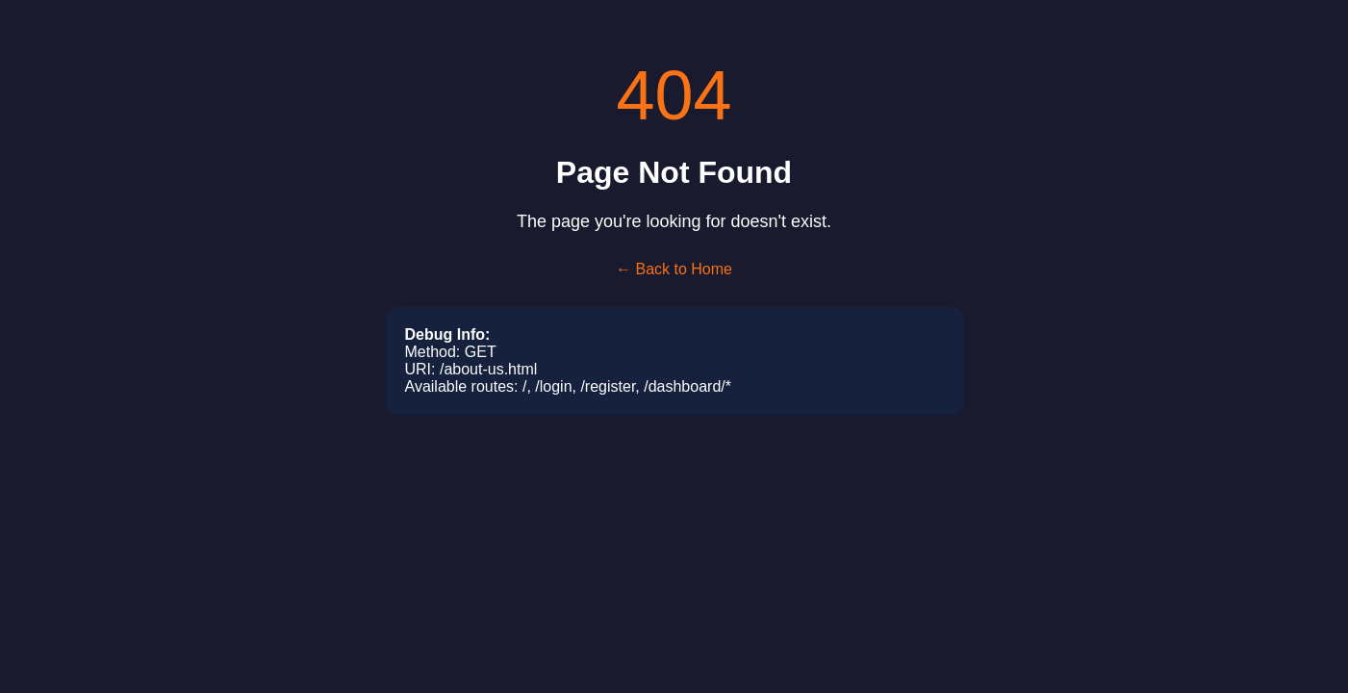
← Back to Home (674, 269)
